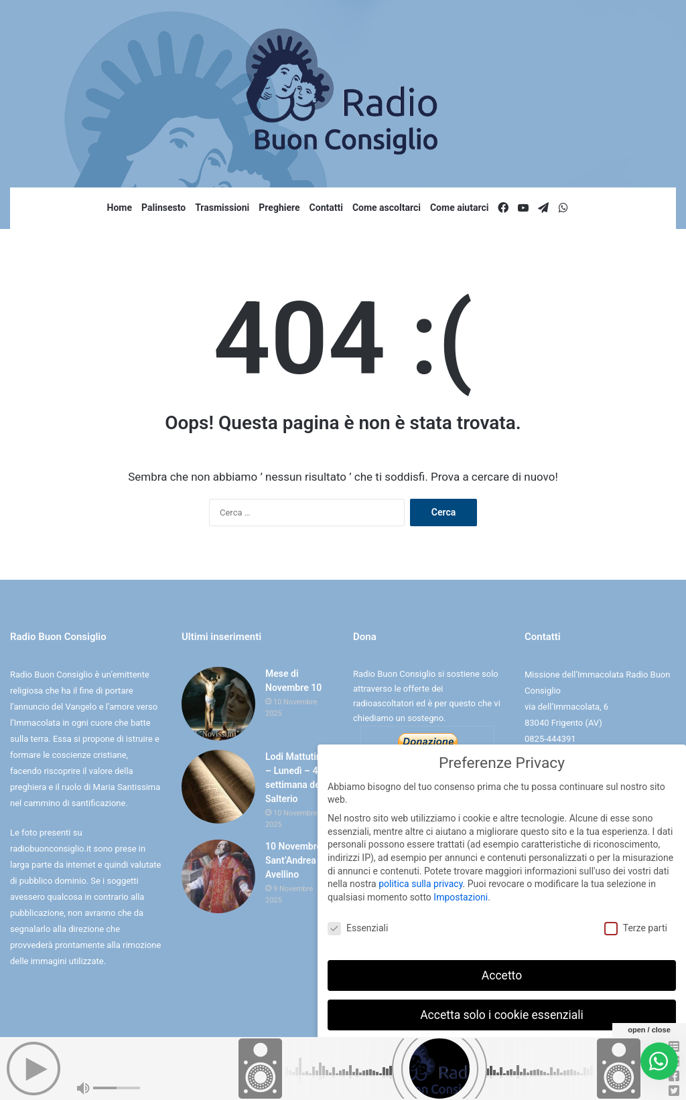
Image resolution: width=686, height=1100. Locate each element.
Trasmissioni (222, 207)
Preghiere (279, 207)
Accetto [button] (502, 972)
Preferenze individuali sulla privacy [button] (501, 1051)
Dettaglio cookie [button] (460, 1080)
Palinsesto (163, 207)
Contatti (326, 207)
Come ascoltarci (386, 207)
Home (119, 207)
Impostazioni (460, 894)
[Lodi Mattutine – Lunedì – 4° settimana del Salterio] (218, 786)
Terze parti (635, 925)
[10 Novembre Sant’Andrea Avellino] (218, 876)
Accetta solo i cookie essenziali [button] (502, 1011)
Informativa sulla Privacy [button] (530, 1080)
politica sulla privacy (420, 881)
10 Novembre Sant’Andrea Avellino (293, 860)
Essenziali (358, 925)
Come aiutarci (459, 207)
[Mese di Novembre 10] (218, 703)
